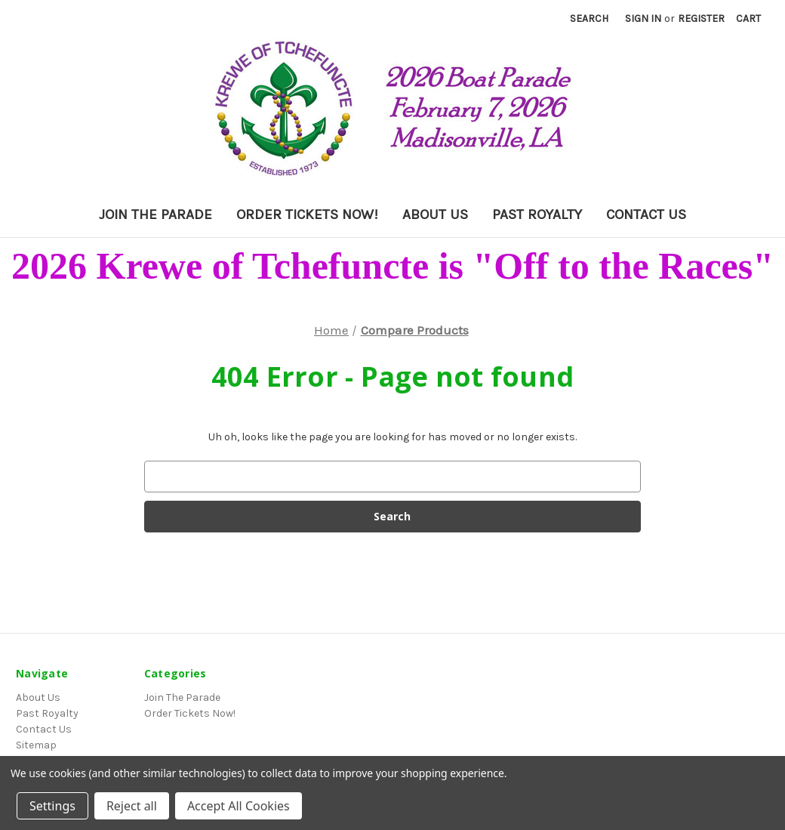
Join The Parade (155, 214)
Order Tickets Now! (307, 214)
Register (701, 18)
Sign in (643, 18)
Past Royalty (537, 214)
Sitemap (36, 745)
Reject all (131, 806)
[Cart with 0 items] (748, 18)
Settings (52, 806)
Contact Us (646, 214)
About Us (435, 214)
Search (589, 18)
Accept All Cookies (238, 806)
